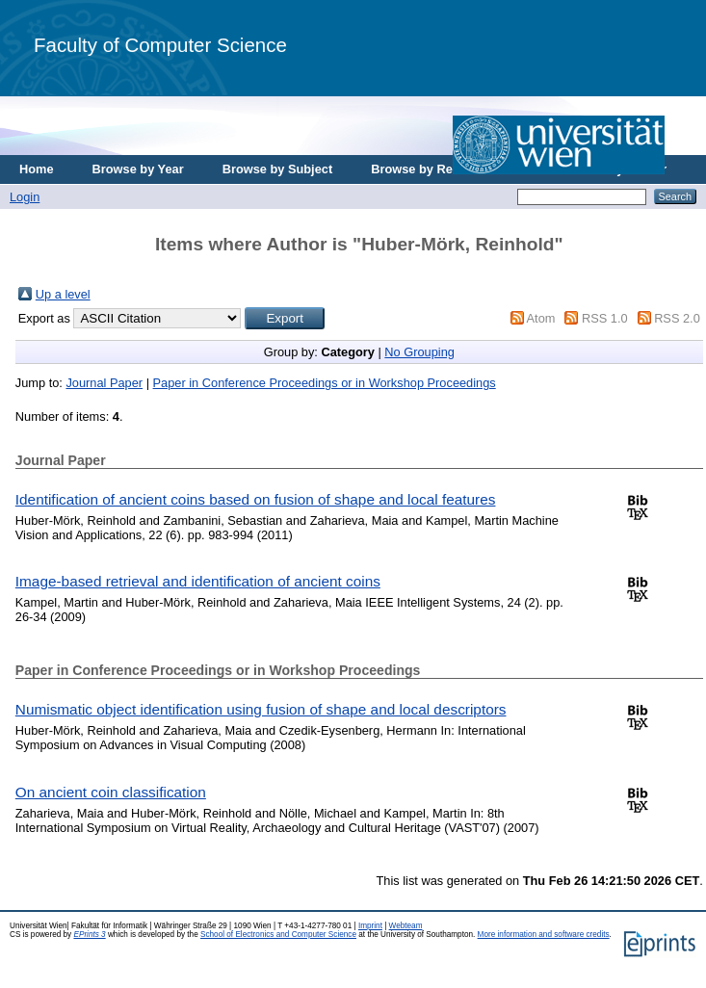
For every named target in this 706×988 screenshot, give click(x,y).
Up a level (63, 294)
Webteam (406, 926)
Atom (541, 318)
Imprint (370, 926)
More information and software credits (544, 934)
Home (36, 169)
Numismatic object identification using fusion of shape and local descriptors (261, 709)
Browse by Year (138, 169)
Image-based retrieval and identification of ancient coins (197, 581)
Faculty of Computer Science (160, 45)
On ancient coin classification (110, 792)
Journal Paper (104, 383)
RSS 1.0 (605, 318)
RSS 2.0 (677, 318)
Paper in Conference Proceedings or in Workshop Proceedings (324, 383)
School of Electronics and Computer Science (278, 934)
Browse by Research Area (446, 169)
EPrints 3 (89, 934)
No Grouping (419, 352)
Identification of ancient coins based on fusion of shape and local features (255, 499)
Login (24, 197)
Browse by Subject (277, 169)
